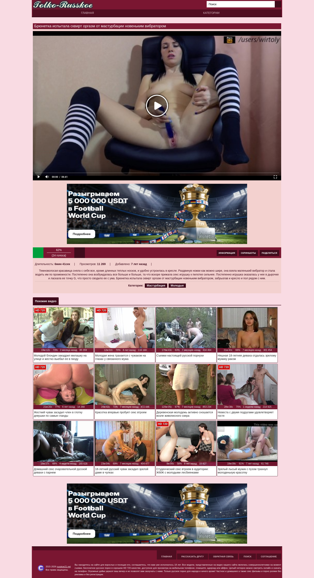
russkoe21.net (64, 566)
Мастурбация (156, 285)
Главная (87, 12)
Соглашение (269, 556)
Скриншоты (248, 253)
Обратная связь (223, 556)
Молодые (177, 285)
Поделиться (269, 253)
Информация (227, 253)
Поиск (247, 556)
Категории (211, 12)
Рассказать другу (192, 556)
